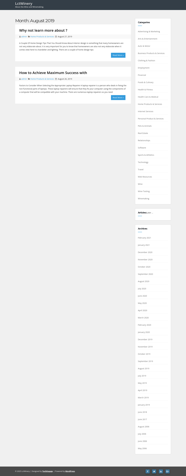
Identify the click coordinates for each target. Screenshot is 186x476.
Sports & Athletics (146, 155)
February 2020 (144, 325)
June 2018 (142, 412)
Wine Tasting (144, 191)
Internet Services (145, 111)
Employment (144, 67)
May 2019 (142, 383)
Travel (140, 169)
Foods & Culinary (145, 82)
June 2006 (142, 441)
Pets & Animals (145, 126)
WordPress (70, 471)
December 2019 (145, 339)
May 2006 (142, 448)
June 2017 (142, 419)
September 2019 (145, 361)
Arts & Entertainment (147, 38)
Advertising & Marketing (149, 31)
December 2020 (145, 252)
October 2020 (144, 266)
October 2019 (144, 354)
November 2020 (145, 259)
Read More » (118, 55)
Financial (142, 75)
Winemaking (143, 198)
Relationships (144, 140)
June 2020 (142, 296)
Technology (143, 162)
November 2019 (145, 346)
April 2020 (142, 310)
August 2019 (143, 368)
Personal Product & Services (151, 118)
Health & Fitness (145, 89)
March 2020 (143, 317)
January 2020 (144, 332)
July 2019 (142, 375)
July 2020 (142, 288)
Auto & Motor (144, 46)
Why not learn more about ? (43, 30)
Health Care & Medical (148, 97)
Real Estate (143, 133)
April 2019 (142, 390)
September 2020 (145, 274)
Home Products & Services (42, 36)
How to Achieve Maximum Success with (53, 72)
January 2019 (144, 404)
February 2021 (144, 237)
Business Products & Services (151, 53)
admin (24, 36)
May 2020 (142, 303)
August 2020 (143, 281)
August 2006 (143, 426)
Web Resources (145, 176)
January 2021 (144, 245)
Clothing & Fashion (146, 60)
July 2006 (142, 434)
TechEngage (47, 471)
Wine (140, 184)
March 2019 (143, 397)
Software (142, 147)
